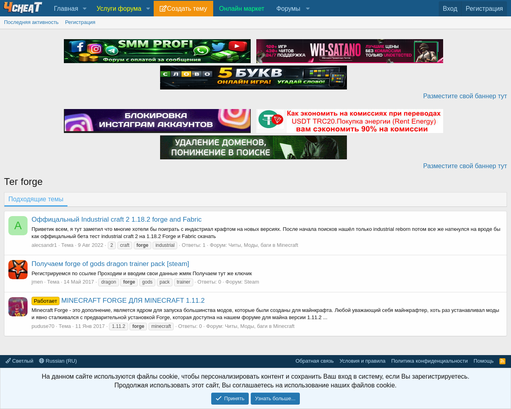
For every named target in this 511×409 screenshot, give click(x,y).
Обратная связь (314, 361)
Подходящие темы (35, 199)
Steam (251, 282)
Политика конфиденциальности (429, 361)
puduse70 (43, 326)
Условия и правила (362, 361)
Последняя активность (31, 22)
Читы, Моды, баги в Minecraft (263, 245)
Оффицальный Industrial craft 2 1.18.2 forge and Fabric (117, 219)
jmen (37, 282)
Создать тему (187, 8)
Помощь (483, 361)
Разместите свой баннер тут (465, 96)
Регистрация (80, 22)
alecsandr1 (44, 245)
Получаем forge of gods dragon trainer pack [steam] (110, 264)
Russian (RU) (58, 361)
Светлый (19, 361)
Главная (66, 8)
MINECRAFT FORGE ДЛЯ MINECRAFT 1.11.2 (118, 300)
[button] (85, 8)
